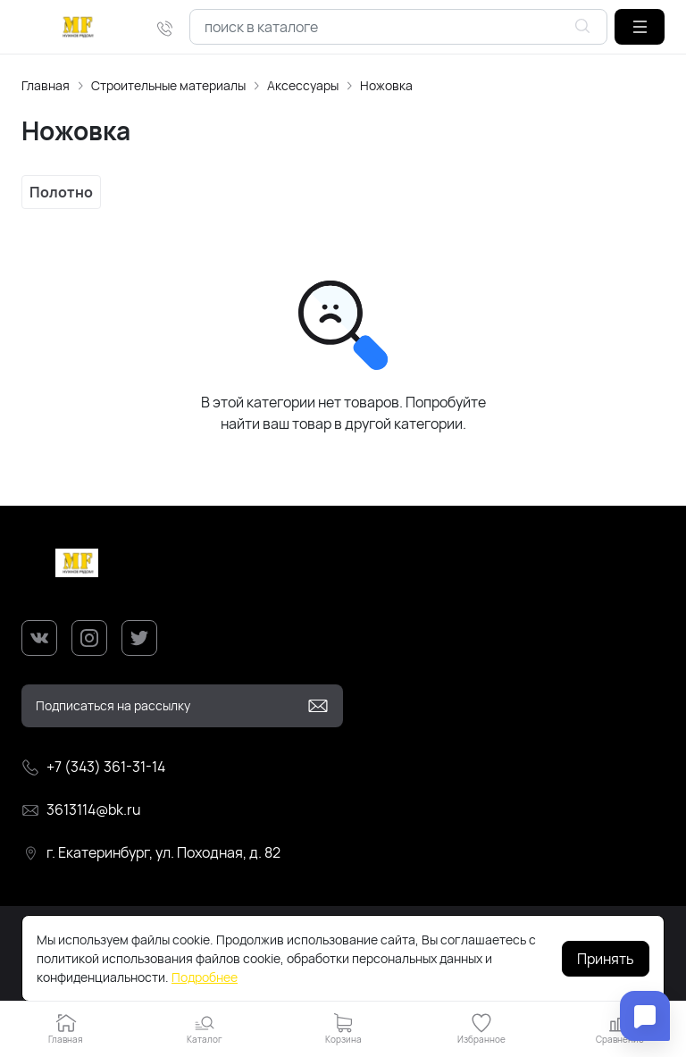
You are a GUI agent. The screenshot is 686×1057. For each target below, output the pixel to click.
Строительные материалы (168, 85)
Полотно (61, 192)
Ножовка (386, 85)
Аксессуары (303, 85)
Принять (605, 959)
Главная (45, 85)
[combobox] (398, 27)
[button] (640, 27)
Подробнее (205, 977)
